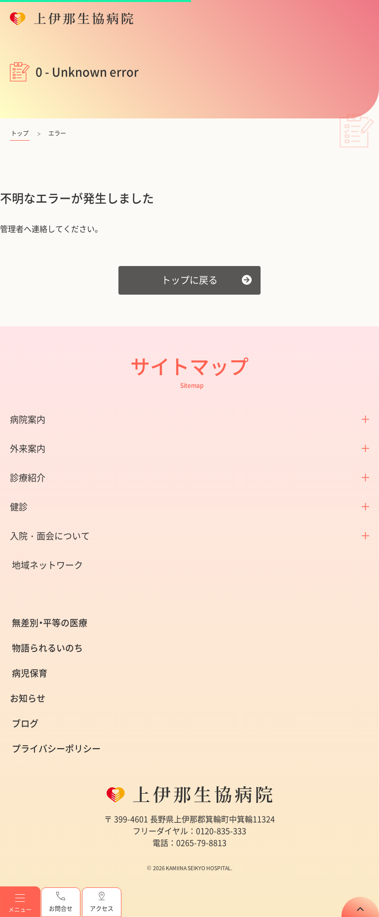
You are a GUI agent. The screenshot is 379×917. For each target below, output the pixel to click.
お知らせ (27, 698)
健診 (19, 506)
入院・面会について (50, 535)
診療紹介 (27, 477)
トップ (20, 133)
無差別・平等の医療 (49, 622)
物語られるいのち (47, 647)
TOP (360, 907)
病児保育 (29, 673)
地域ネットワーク (47, 565)
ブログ (25, 723)
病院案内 (27, 419)
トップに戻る (189, 280)
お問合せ (60, 902)
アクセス (101, 902)
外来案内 (27, 448)
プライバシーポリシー (56, 748)
